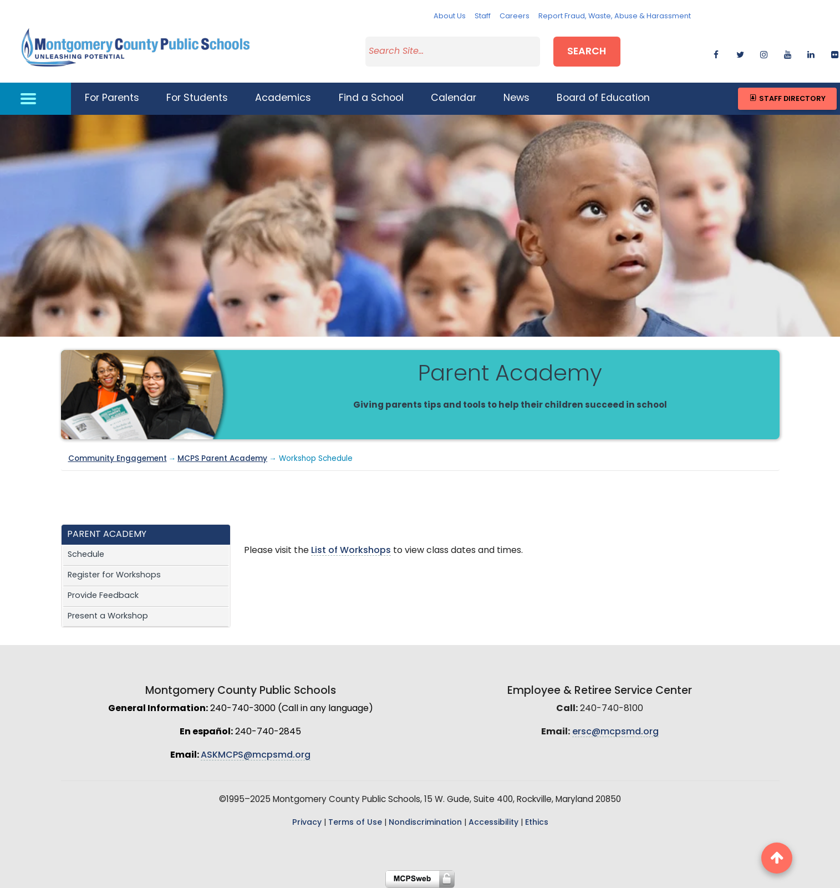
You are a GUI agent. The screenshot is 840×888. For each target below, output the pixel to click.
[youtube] (788, 53)
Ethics (536, 823)
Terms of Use (355, 823)
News (516, 98)
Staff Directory (787, 98)
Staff (483, 16)
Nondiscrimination (425, 823)
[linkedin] (811, 53)
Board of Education (603, 98)
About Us (450, 16)
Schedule (86, 555)
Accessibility (493, 823)
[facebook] (716, 53)
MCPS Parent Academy (222, 459)
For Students (197, 98)
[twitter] (740, 53)
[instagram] (764, 53)
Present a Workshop (108, 616)
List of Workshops (351, 550)
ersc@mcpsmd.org (615, 732)
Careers (515, 16)
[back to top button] (776, 858)
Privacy (307, 823)
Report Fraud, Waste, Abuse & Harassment (614, 16)
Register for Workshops (114, 575)
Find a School (371, 98)
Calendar (453, 98)
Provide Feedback (103, 596)
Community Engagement (117, 459)
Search (586, 52)
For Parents (112, 98)
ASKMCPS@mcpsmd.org (255, 755)
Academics (283, 98)
